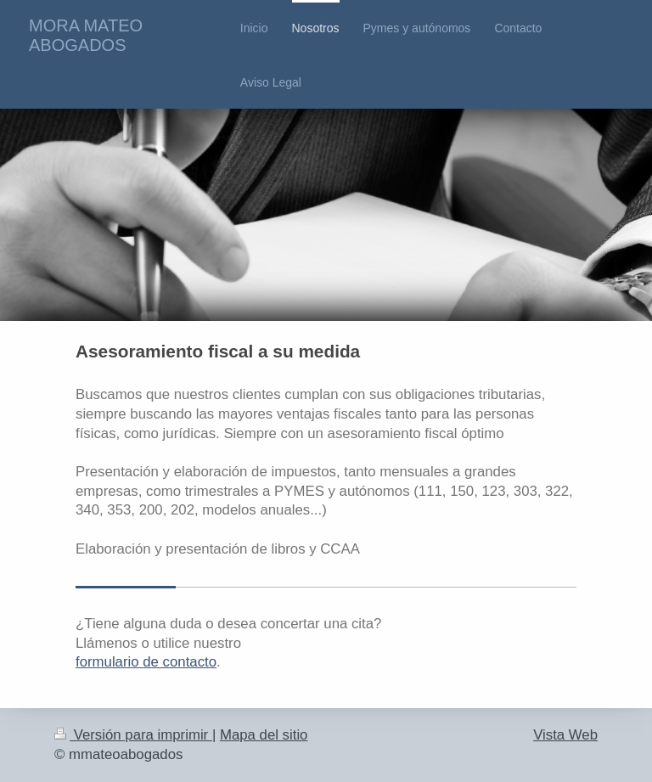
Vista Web (565, 735)
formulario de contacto (146, 662)
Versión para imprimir (133, 735)
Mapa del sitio (264, 735)
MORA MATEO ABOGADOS (86, 35)
